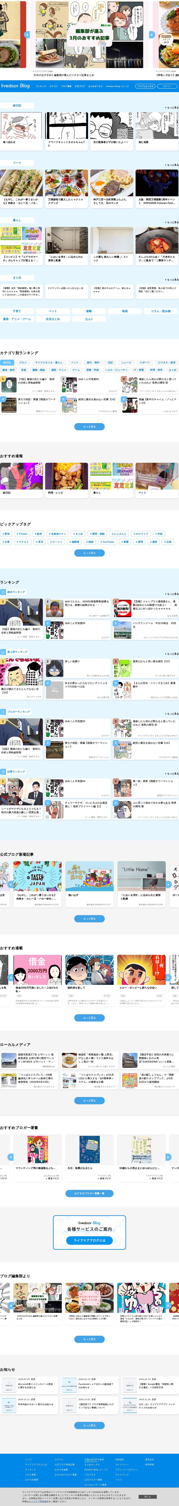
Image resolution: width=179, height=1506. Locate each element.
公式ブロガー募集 (93, 1480)
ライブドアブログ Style (43, 71)
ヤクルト (24, 542)
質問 (140, 542)
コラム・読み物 (161, 311)
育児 (40, 542)
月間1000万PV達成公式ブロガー (94, 1460)
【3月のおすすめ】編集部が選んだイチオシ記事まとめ (63, 75)
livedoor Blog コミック (117, 86)
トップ (28, 1459)
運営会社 (149, 1459)
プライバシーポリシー (126, 1470)
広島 (169, 542)
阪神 (39, 534)
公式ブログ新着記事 (65, 1464)
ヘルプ (118, 1480)
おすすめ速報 (31, 1480)
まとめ (79, 534)
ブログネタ (90, 1475)
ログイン (167, 86)
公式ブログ (80, 86)
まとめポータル (95, 86)
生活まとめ (53, 319)
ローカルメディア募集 (96, 1485)
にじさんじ (120, 534)
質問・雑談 (98, 534)
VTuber (23, 534)
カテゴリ (54, 86)
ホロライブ (142, 534)
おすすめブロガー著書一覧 (89, 1193)
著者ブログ (53, 1178)
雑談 (91, 542)
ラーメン (57, 542)
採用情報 (149, 1464)
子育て (17, 311)
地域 (125, 311)
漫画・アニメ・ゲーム (17, 319)
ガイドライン (122, 1464)
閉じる (148, 1496)
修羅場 (75, 542)
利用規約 (119, 1459)
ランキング (41, 86)
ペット (53, 311)
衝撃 (126, 542)
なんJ (88, 319)
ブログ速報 (66, 86)
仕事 (7, 542)
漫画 (154, 542)
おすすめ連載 (61, 1470)
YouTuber (109, 542)
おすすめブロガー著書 (66, 1475)
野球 (7, 534)
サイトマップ (122, 1475)
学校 (160, 534)
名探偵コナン (58, 534)
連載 (89, 311)
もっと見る (173, 107)
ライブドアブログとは (36, 1464)
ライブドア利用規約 (39, 1501)
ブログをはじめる (145, 86)
